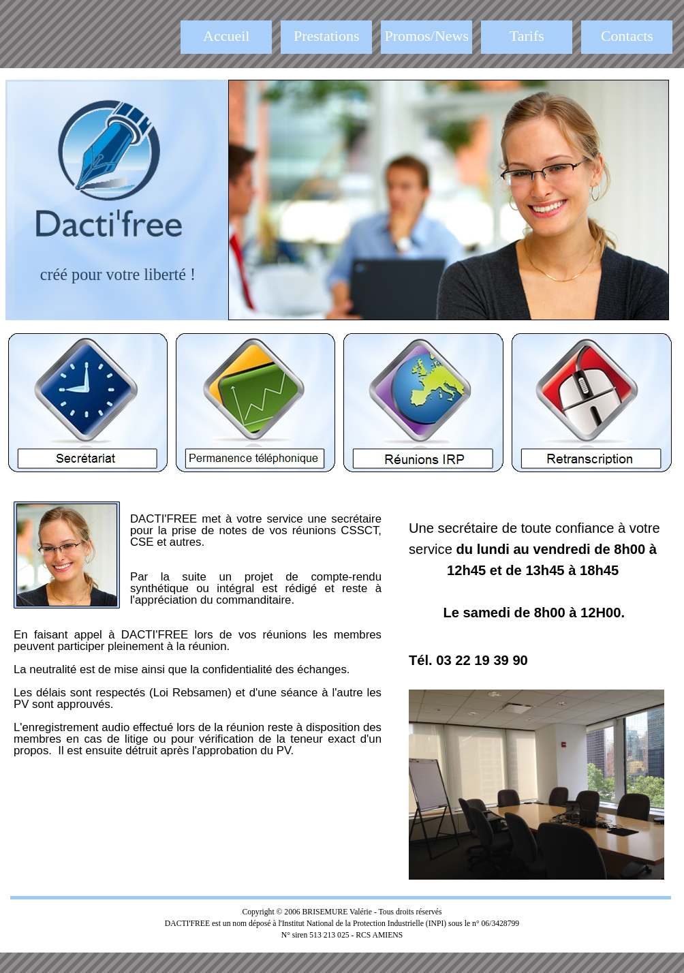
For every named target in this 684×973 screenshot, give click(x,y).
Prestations (327, 35)
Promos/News (427, 35)
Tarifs (527, 35)
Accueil (226, 35)
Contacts (627, 35)
